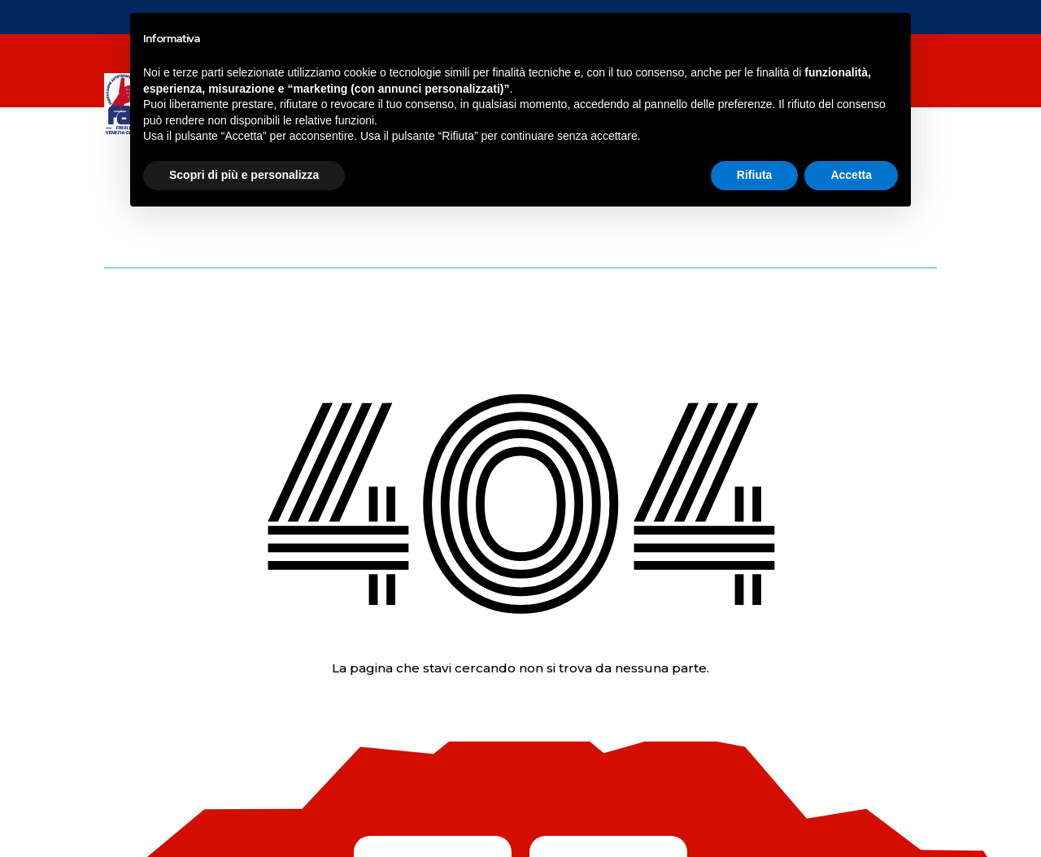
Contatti (787, 73)
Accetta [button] (851, 812)
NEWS (185, 73)
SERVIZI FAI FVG (270, 73)
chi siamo (688, 73)
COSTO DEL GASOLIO (235, 135)
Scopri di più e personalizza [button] (244, 812)
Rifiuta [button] (755, 812)
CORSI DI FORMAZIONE (424, 73)
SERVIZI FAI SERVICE (575, 73)
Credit (926, 805)
